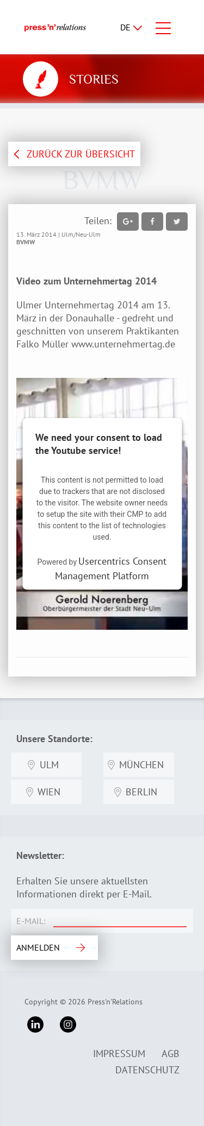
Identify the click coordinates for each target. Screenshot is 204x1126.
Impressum (119, 1053)
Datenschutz (147, 1070)
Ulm (49, 764)
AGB (171, 1053)
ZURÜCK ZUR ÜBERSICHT (81, 154)
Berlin (141, 792)
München (141, 764)
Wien (49, 792)
